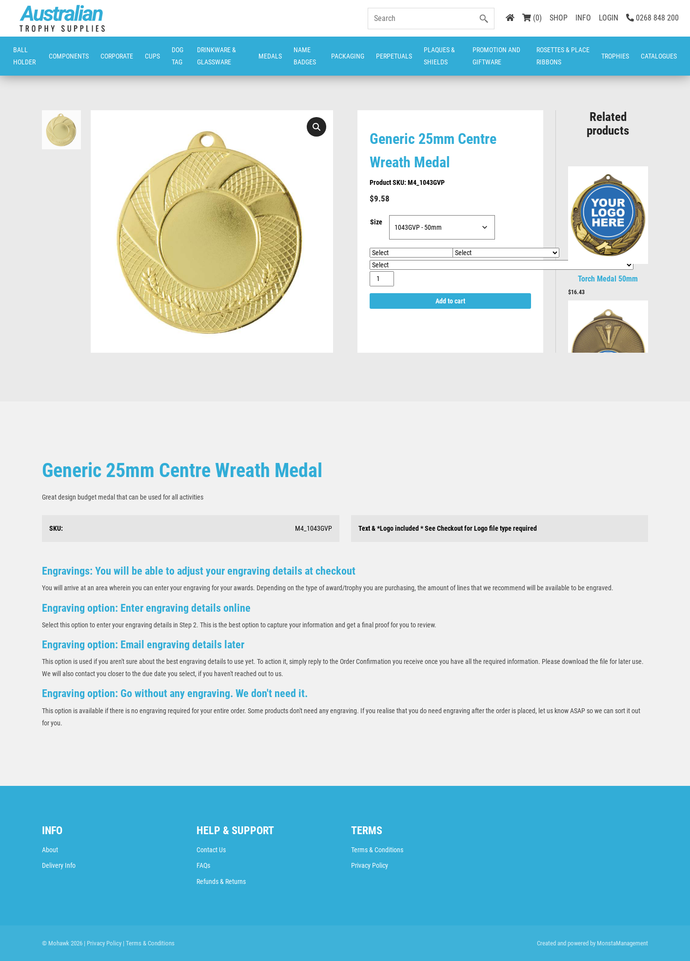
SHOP (559, 17)
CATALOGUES (659, 56)
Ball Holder (24, 56)
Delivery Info (59, 865)
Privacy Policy (369, 865)
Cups (152, 56)
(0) (532, 17)
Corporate (116, 56)
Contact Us (211, 850)
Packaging (347, 56)
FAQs (203, 865)
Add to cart (450, 301)
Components (69, 56)
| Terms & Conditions (149, 943)
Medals (270, 56)
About (50, 850)
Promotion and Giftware (496, 56)
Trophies (615, 56)
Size (376, 222)
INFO (583, 17)
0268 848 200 (652, 17)
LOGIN (608, 17)
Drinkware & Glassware (216, 56)
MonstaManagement (622, 943)
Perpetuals (394, 56)
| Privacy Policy (102, 943)
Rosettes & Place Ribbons (563, 56)
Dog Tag (177, 56)
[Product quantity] (382, 278)
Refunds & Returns (221, 881)
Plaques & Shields (439, 56)
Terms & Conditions (377, 850)
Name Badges (305, 56)
